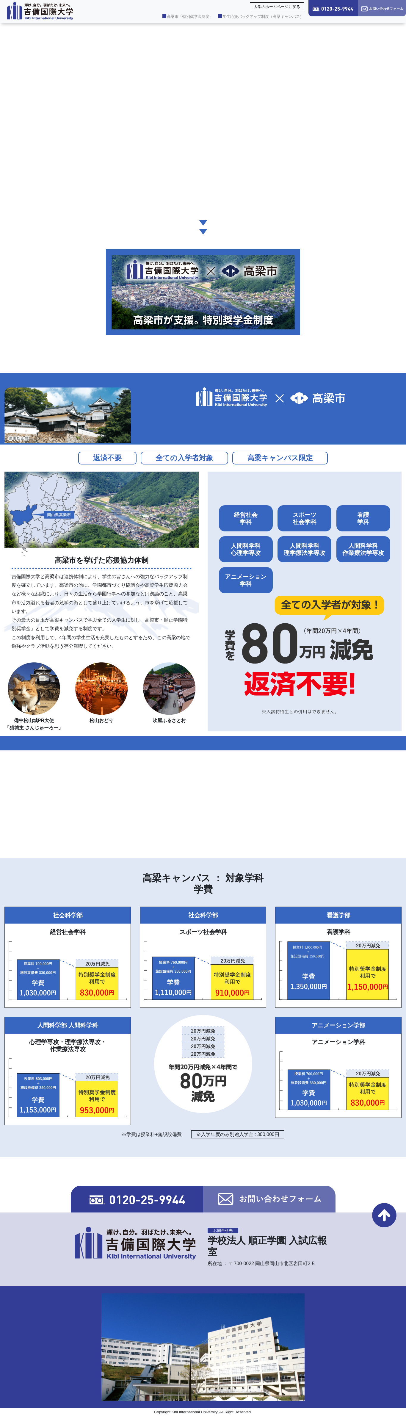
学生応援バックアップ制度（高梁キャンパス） (261, 16)
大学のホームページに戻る (277, 6)
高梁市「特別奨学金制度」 (187, 16)
